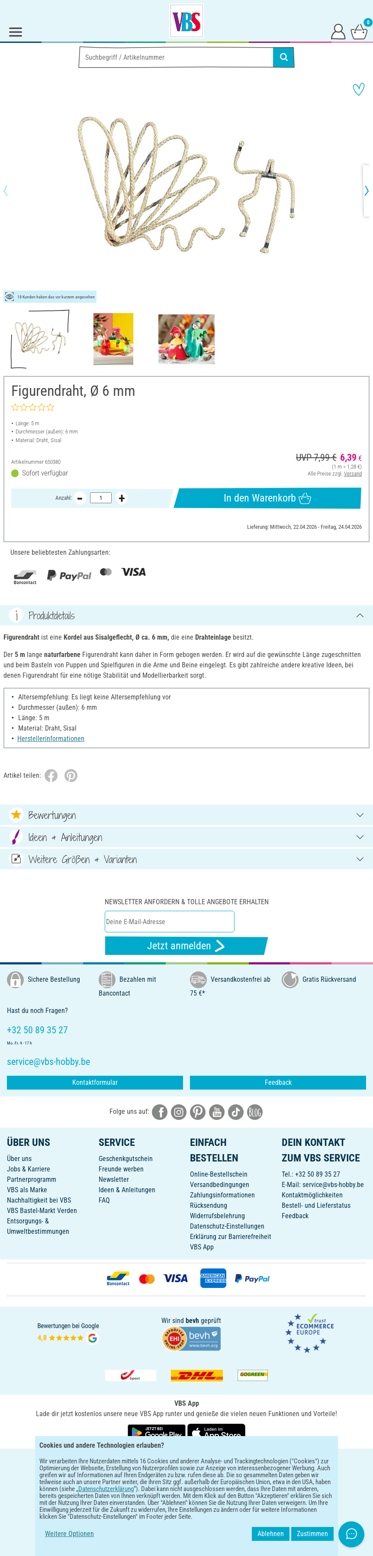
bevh (192, 1321)
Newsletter (114, 1179)
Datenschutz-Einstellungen (227, 1226)
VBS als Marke (27, 1190)
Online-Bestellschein (219, 1174)
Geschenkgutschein (126, 1159)
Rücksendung (208, 1205)
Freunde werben (121, 1169)
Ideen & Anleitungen (127, 1190)
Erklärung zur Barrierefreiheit (230, 1237)
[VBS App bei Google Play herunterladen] (157, 1432)
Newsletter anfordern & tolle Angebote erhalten (187, 902)
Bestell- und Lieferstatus (316, 1205)
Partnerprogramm (31, 1179)
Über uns (19, 1159)
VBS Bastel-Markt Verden (42, 1211)
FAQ (104, 1200)
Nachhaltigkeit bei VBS (39, 1200)
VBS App (202, 1247)
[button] (13, 191)
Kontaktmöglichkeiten (312, 1195)
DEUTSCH (186, 1460)
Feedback (278, 1082)
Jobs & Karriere (28, 1169)
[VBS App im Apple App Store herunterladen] (216, 1432)
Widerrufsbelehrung (217, 1216)
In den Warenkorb (267, 498)
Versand (353, 473)
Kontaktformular (95, 1082)
